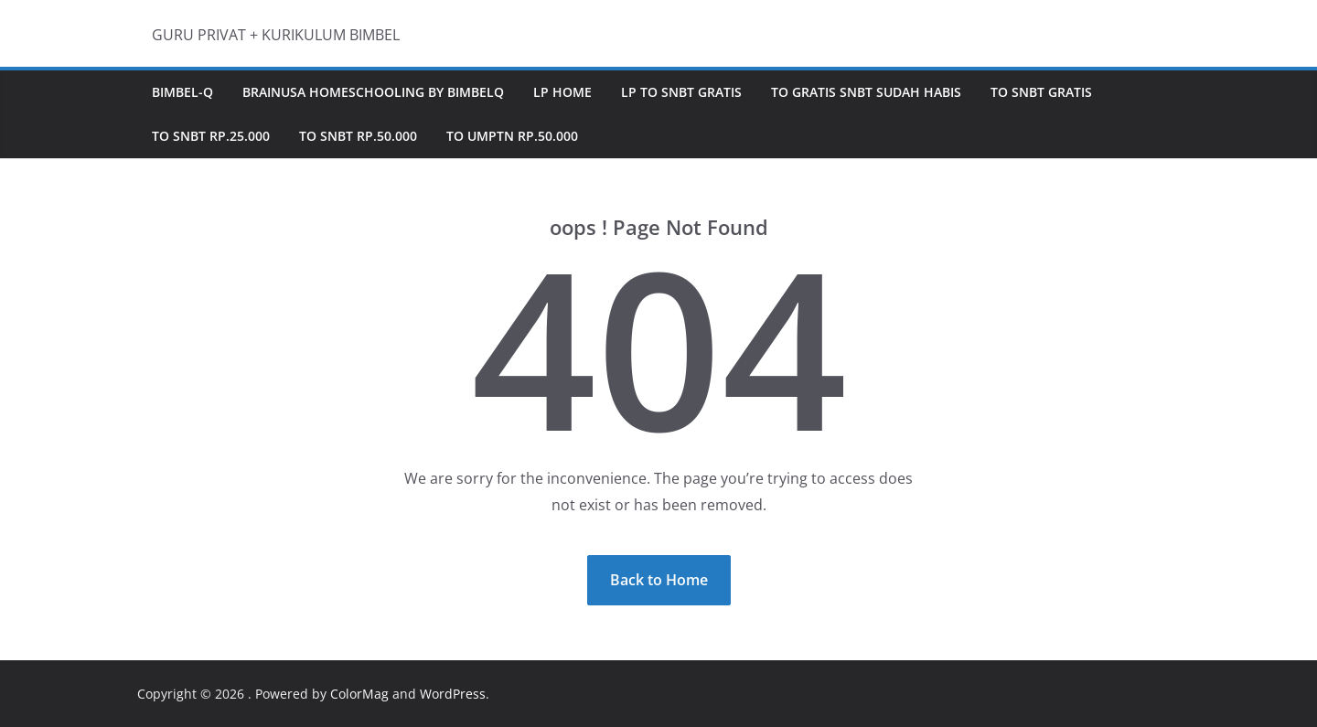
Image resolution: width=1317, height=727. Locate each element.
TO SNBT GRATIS (1041, 92)
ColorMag (359, 693)
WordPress (453, 693)
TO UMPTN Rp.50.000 (512, 135)
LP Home (562, 92)
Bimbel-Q (182, 92)
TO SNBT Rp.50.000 (358, 135)
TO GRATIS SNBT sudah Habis (866, 92)
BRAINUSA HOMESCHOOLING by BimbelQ (373, 92)
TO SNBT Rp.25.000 (211, 135)
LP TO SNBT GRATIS (681, 92)
